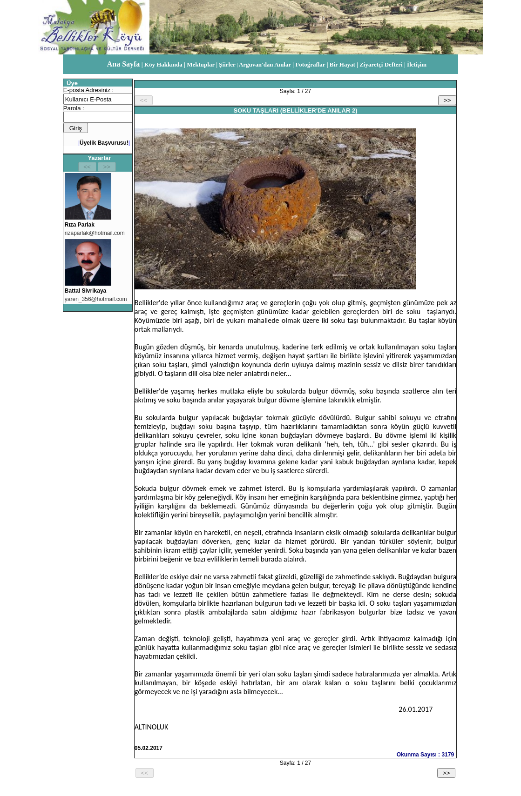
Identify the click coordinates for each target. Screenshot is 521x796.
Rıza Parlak (80, 224)
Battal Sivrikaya (85, 291)
